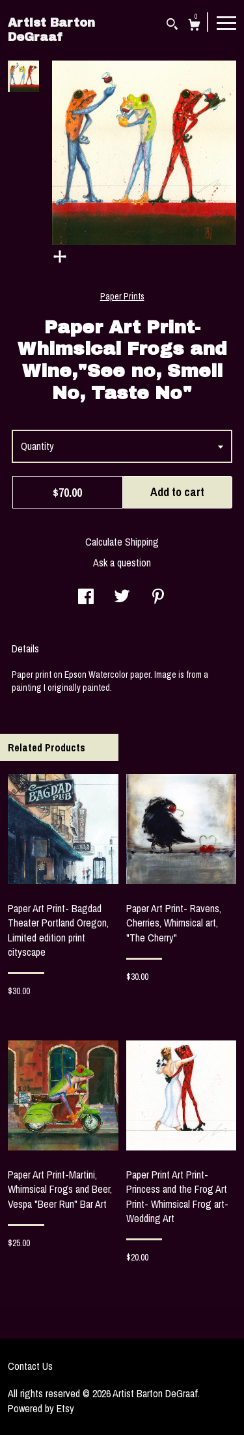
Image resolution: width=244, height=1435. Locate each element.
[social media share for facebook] (86, 598)
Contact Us (30, 1366)
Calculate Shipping (122, 542)
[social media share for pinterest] (158, 598)
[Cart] (194, 26)
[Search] (172, 26)
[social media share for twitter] (122, 598)
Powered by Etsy (41, 1408)
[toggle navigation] (226, 22)
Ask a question (122, 562)
